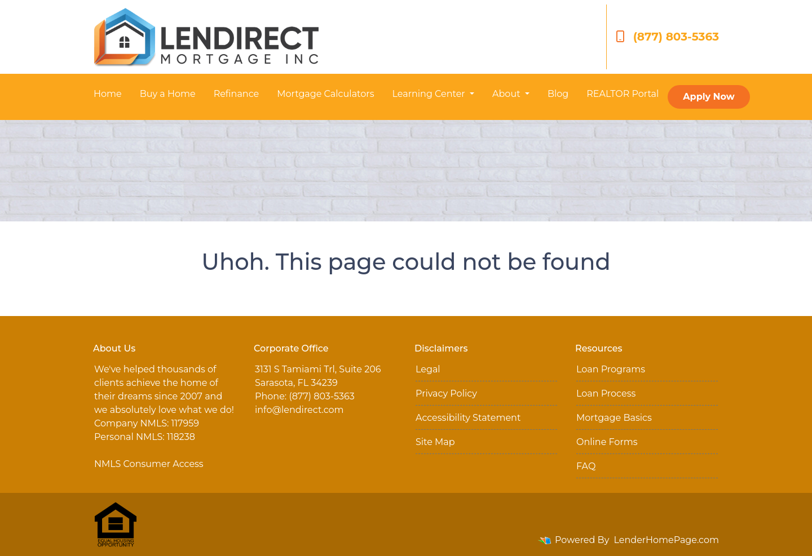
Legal (428, 369)
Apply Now (708, 96)
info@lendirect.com (299, 409)
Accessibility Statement (468, 417)
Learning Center (429, 93)
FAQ (585, 466)
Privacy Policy (446, 393)
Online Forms (606, 442)
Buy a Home (168, 93)
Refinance (236, 93)
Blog (558, 93)
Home (108, 93)
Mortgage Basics (614, 417)
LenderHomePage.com (667, 540)
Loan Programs (610, 369)
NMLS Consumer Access (149, 464)
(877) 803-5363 (667, 36)
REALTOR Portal (622, 93)
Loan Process (606, 393)
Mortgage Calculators (325, 93)
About (507, 93)
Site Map (435, 442)
